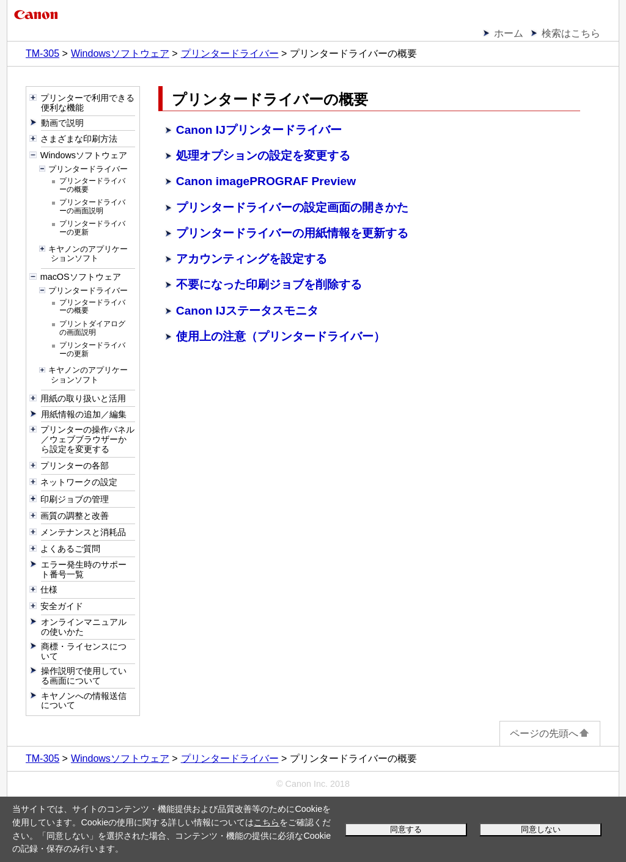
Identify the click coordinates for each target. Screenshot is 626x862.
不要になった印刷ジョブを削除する (269, 284)
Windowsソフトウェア (120, 53)
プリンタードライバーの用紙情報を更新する (292, 233)
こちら (266, 822)
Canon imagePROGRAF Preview (266, 181)
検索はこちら (571, 33)
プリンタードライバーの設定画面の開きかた (292, 207)
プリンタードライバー (230, 53)
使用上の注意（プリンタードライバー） (280, 336)
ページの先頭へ (550, 733)
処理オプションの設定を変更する (263, 155)
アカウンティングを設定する (251, 258)
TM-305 (42, 53)
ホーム (508, 33)
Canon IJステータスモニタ (247, 310)
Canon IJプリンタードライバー (259, 129)
